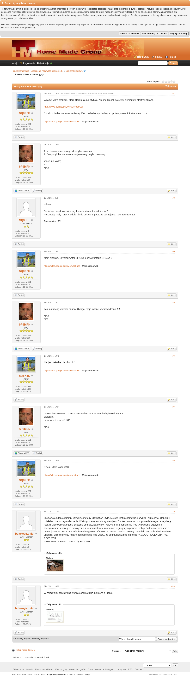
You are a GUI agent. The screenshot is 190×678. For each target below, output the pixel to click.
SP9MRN (24, 166)
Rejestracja (43, 63)
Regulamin (143, 57)
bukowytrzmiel (24, 533)
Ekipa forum (18, 669)
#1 (174, 93)
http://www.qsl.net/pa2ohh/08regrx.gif (63, 106)
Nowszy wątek (39, 638)
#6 (174, 356)
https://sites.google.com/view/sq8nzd (62, 121)
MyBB (63, 674)
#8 (174, 460)
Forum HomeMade (20, 71)
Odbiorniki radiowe (74, 71)
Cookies (138, 669)
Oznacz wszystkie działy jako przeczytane (107, 669)
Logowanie (29, 63)
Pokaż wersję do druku (25, 650)
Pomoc (172, 57)
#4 (174, 251)
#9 (174, 511)
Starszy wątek (22, 638)
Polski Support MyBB (50, 674)
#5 (174, 302)
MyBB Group (84, 674)
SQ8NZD (24, 113)
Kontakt (29, 669)
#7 (174, 407)
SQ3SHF (24, 220)
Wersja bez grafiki (77, 669)
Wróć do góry (61, 669)
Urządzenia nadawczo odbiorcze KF (47, 71)
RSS (130, 669)
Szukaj (158, 57)
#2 (174, 144)
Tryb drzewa (171, 86)
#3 (174, 198)
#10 (173, 586)
